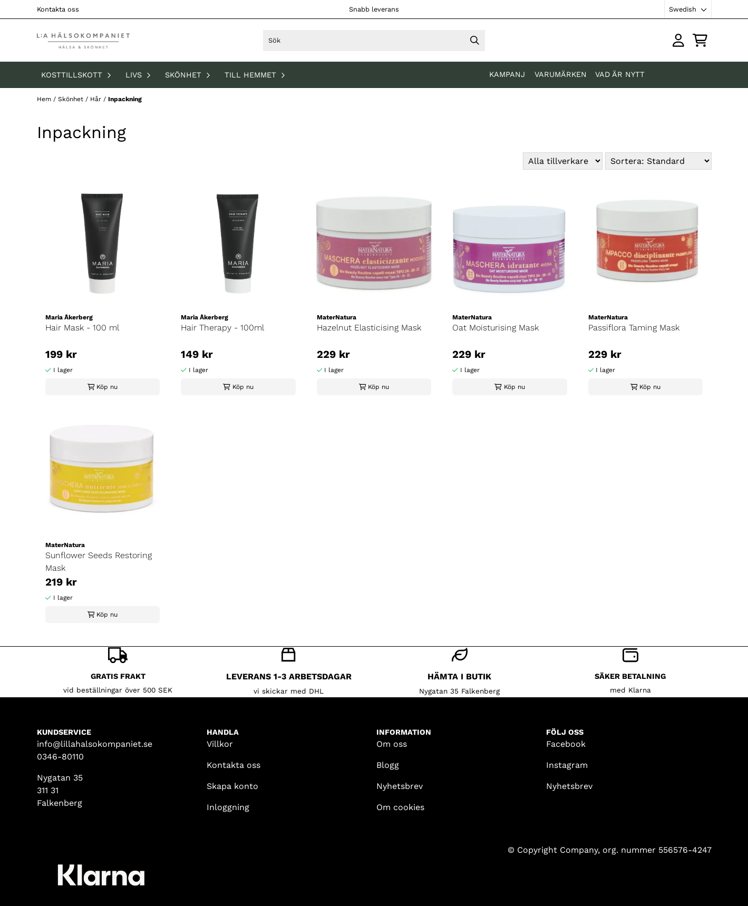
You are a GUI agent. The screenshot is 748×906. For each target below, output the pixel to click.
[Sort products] (658, 161)
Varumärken (561, 74)
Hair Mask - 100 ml (82, 328)
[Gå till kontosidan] (678, 40)
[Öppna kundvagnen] (700, 40)
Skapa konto (232, 786)
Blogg (387, 765)
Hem (45, 99)
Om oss (391, 744)
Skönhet (71, 99)
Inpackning (125, 99)
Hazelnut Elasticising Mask (369, 328)
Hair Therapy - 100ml (222, 328)
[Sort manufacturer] (563, 161)
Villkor (220, 744)
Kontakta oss (58, 9)
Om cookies (400, 807)
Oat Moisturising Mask (495, 328)
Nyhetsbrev (399, 786)
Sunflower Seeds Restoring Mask (98, 561)
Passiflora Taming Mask (633, 328)
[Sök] (374, 40)
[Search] (474, 40)
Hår (96, 99)
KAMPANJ (508, 74)
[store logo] (83, 40)
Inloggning (228, 807)
